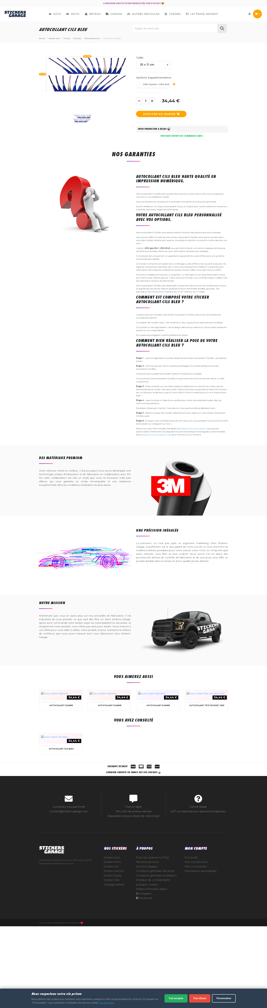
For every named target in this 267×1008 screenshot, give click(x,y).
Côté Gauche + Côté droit (156, 84)
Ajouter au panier (161, 114)
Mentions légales (146, 948)
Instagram (144, 975)
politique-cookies (147, 966)
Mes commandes (196, 948)
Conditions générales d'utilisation (156, 957)
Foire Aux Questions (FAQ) (152, 939)
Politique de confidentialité (153, 962)
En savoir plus (107, 1002)
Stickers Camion (114, 953)
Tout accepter (176, 998)
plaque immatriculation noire (156, 434)
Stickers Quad (112, 957)
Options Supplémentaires (153, 77)
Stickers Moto (112, 944)
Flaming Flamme (49, 743)
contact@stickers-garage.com (69, 893)
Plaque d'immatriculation (193, 428)
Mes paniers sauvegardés (200, 953)
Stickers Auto (112, 939)
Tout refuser (199, 998)
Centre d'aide (198, 888)
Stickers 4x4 (111, 948)
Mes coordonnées (196, 944)
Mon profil (191, 939)
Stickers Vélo (112, 962)
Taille (139, 57)
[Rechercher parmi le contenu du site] (175, 28)
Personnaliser (223, 998)
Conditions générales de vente (155, 953)
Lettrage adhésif (114, 966)
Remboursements (147, 944)
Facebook (144, 980)
